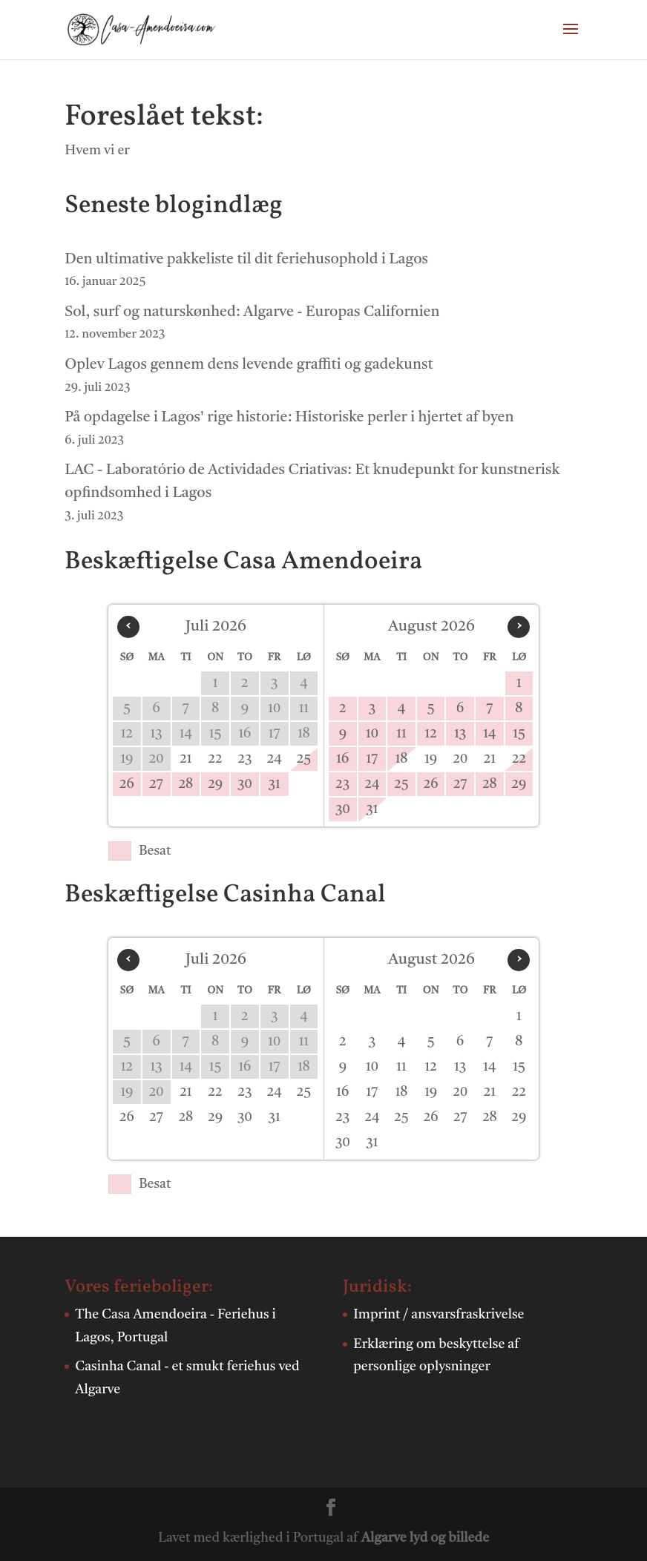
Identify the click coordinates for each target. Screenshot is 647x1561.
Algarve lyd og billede (425, 1538)
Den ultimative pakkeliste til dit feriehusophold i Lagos (246, 259)
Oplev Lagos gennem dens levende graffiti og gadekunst (249, 365)
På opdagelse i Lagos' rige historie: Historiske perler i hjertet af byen (289, 417)
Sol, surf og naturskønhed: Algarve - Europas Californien (252, 312)
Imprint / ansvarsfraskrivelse (438, 1314)
